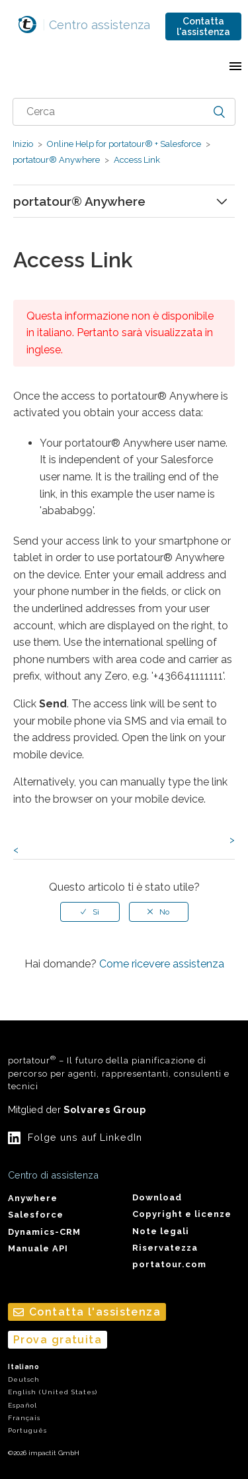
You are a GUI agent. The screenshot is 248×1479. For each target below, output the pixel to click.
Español (22, 1405)
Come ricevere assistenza (161, 964)
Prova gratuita (57, 1339)
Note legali (160, 1231)
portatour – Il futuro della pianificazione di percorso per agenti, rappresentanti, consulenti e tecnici (118, 1072)
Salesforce (35, 1215)
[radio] (90, 912)
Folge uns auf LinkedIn (85, 1137)
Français (24, 1417)
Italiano (24, 1366)
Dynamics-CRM (44, 1232)
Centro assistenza (96, 25)
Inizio (23, 144)
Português (27, 1430)
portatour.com (169, 1264)
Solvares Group (104, 1109)
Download (157, 1197)
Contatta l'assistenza (203, 26)
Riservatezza (165, 1248)
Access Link (136, 160)
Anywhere (33, 1198)
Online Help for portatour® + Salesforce (124, 144)
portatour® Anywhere (56, 160)
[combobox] (124, 112)
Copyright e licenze (181, 1214)
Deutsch (24, 1379)
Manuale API (38, 1248)
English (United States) (52, 1392)
